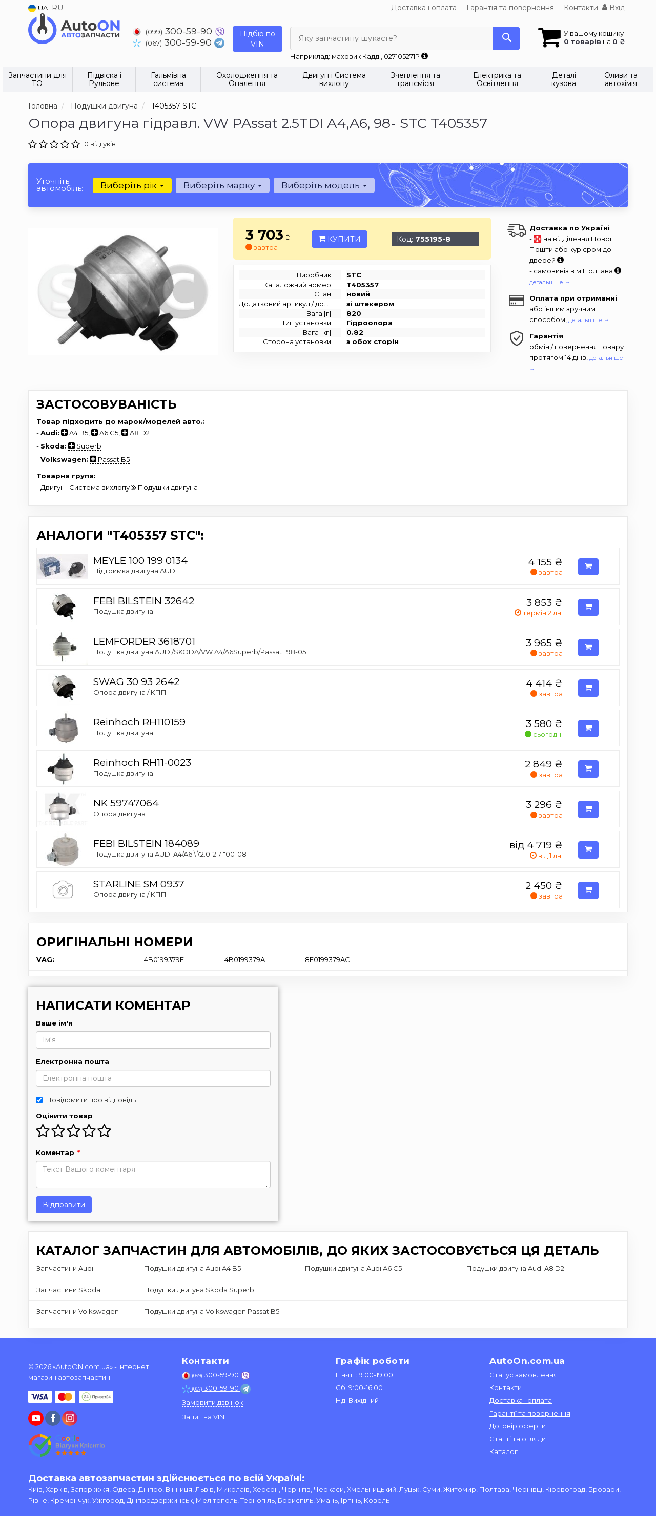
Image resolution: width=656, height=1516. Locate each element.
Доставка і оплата (424, 7)
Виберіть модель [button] (324, 185)
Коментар (57, 1152)
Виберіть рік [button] (132, 185)
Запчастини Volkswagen (77, 1311)
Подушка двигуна (123, 611)
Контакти (581, 7)
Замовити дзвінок (212, 1402)
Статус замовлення (523, 1375)
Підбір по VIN (257, 39)
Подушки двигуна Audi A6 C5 (353, 1268)
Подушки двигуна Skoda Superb (199, 1290)
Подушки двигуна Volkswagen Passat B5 (211, 1311)
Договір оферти (517, 1426)
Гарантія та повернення (510, 7)
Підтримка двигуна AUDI (135, 571)
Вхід (613, 7)
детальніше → (549, 282)
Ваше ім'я (54, 1023)
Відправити (64, 1204)
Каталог (503, 1451)
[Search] (506, 38)
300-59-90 (174, 31)
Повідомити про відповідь (86, 1100)
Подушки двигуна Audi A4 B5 (192, 1268)
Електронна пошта (72, 1061)
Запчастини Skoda (68, 1290)
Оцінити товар (64, 1116)
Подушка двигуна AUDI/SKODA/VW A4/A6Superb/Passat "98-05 (199, 652)
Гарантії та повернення (529, 1413)
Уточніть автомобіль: (59, 184)
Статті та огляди (517, 1439)
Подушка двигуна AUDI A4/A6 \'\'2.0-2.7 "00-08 (170, 854)
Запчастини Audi (64, 1268)
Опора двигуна (119, 813)
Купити (339, 239)
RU (57, 7)
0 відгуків (100, 144)
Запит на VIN (203, 1417)
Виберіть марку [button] (222, 185)
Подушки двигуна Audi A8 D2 (515, 1268)
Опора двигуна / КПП (130, 692)
